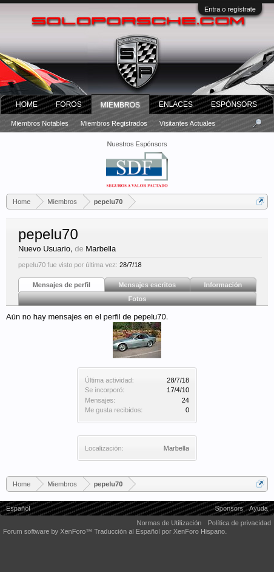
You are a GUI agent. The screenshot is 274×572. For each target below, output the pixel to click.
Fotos (138, 298)
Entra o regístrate (230, 9)
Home (27, 104)
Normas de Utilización (168, 522)
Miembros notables (39, 123)
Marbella (176, 448)
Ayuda (258, 508)
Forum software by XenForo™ (48, 531)
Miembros (120, 105)
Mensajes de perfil (61, 284)
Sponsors (229, 508)
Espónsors (234, 104)
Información (223, 284)
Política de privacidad (239, 522)
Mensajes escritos (147, 284)
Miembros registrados (114, 123)
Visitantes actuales (187, 123)
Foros (69, 104)
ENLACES (176, 104)
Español (18, 508)
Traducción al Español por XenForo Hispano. (160, 531)
